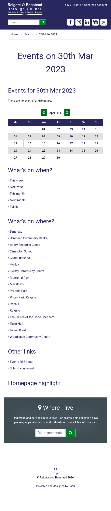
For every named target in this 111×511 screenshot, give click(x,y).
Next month (18, 200)
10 (71, 136)
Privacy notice (64, 450)
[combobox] (23, 22)
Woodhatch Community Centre (30, 337)
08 (43, 136)
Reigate (15, 310)
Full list (14, 207)
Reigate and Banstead (25, 9)
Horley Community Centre (27, 271)
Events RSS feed (21, 362)
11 (83, 136)
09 (58, 136)
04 (83, 129)
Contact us (33, 450)
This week (16, 180)
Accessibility (15, 450)
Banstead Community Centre (29, 238)
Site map (80, 450)
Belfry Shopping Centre (25, 245)
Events (29, 34)
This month (17, 193)
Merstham (17, 284)
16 (58, 143)
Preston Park (18, 291)
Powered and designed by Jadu (55, 486)
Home (14, 34)
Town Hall (16, 324)
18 (83, 143)
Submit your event (22, 368)
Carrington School (21, 251)
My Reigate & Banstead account (87, 5)
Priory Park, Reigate (23, 297)
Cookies (48, 450)
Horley (14, 264)
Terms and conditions (21, 456)
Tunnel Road (18, 330)
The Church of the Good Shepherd (32, 317)
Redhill (14, 304)
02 (58, 129)
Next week (17, 187)
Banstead (16, 231)
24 (71, 150)
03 (71, 129)
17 (71, 143)
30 (58, 157)
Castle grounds (20, 258)
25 (83, 150)
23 (58, 150)
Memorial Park (19, 278)
